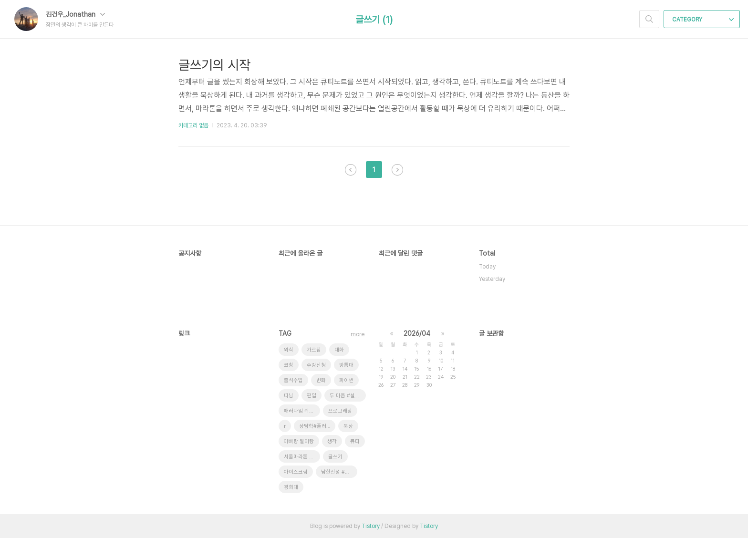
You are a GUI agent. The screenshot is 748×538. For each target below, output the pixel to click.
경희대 (291, 487)
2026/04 (417, 333)
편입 (311, 396)
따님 (288, 396)
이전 (350, 170)
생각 (332, 441)
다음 (397, 170)
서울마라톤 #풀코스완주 (302, 457)
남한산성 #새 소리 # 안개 (339, 472)
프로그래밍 (340, 411)
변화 (321, 380)
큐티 (355, 441)
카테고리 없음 (193, 125)
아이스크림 (296, 472)
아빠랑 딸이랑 (299, 441)
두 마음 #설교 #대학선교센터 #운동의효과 (348, 396)
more (357, 334)
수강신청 (316, 365)
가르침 (314, 350)
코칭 (288, 365)
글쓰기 (335, 457)
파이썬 (346, 380)
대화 (339, 350)
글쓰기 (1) (374, 19)
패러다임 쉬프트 (301, 411)
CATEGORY (703, 19)
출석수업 (293, 380)
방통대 (346, 365)
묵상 (348, 426)
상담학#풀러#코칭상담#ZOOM (317, 426)
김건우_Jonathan (75, 14)
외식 (288, 350)
